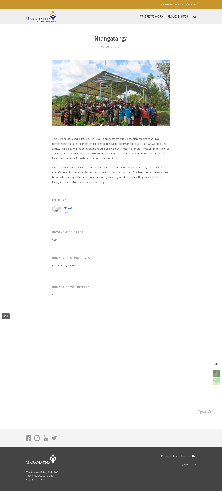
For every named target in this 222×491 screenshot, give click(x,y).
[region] (111, 363)
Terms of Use (188, 456)
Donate (179, 4)
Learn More (166, 4)
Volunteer (191, 4)
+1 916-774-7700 (35, 479)
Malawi (68, 208)
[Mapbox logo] (206, 412)
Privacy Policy (169, 456)
